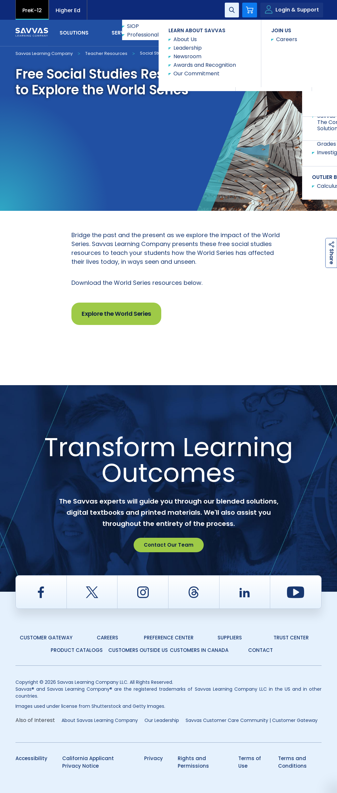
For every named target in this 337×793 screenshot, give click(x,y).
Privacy (153, 758)
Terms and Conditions (292, 762)
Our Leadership (161, 720)
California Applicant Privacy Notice (88, 762)
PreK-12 (32, 10)
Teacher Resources (106, 53)
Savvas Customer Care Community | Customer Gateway (252, 720)
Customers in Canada (199, 650)
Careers (107, 637)
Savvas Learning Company (44, 53)
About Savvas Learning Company (100, 720)
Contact (294, 32)
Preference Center (169, 637)
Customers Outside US (138, 650)
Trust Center (291, 637)
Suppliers (230, 637)
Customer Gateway (46, 637)
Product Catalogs (77, 650)
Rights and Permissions (193, 762)
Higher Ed (68, 10)
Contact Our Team (169, 544)
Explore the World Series (116, 314)
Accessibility (31, 758)
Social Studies (155, 53)
